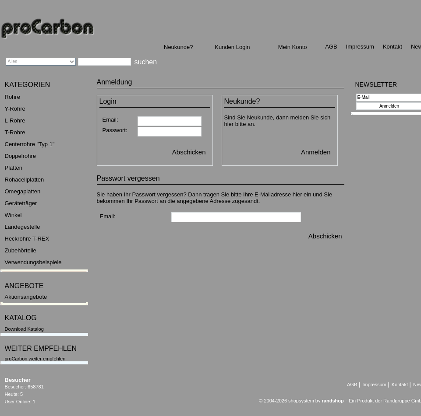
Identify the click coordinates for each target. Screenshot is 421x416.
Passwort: (115, 130)
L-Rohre (15, 120)
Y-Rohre (15, 108)
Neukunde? (178, 47)
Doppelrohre (20, 156)
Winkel (13, 215)
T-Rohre (15, 132)
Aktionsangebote (26, 297)
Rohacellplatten (24, 179)
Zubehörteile (20, 250)
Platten (13, 167)
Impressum (360, 46)
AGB (331, 46)
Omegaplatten (23, 191)
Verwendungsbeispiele (33, 262)
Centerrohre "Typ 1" (30, 144)
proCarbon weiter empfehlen (35, 358)
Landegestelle (22, 227)
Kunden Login (232, 47)
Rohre (12, 97)
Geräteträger (21, 203)
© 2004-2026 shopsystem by (301, 400)
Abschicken (189, 152)
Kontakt (392, 46)
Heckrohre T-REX (27, 238)
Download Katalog (24, 329)
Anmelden (316, 152)
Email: (110, 119)
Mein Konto (292, 47)
